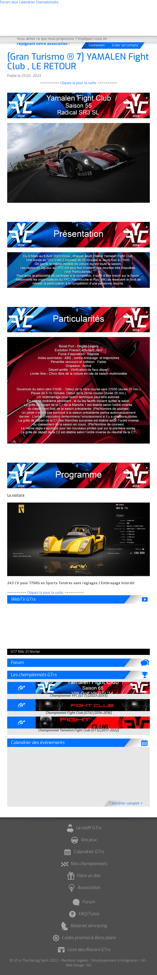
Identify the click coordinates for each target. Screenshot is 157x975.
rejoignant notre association (42, 43)
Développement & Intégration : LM (118, 960)
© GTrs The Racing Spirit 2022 (34, 960)
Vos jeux (83, 840)
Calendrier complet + (126, 803)
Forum (17, 662)
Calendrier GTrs (83, 852)
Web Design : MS (79, 965)
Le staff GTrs (83, 828)
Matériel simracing (83, 926)
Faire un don (83, 876)
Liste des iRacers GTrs (83, 950)
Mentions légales (74, 960)
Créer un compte (125, 45)
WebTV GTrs (23, 599)
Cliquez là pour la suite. (78, 83)
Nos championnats (83, 864)
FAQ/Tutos (83, 914)
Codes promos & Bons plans (83, 938)
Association (83, 887)
